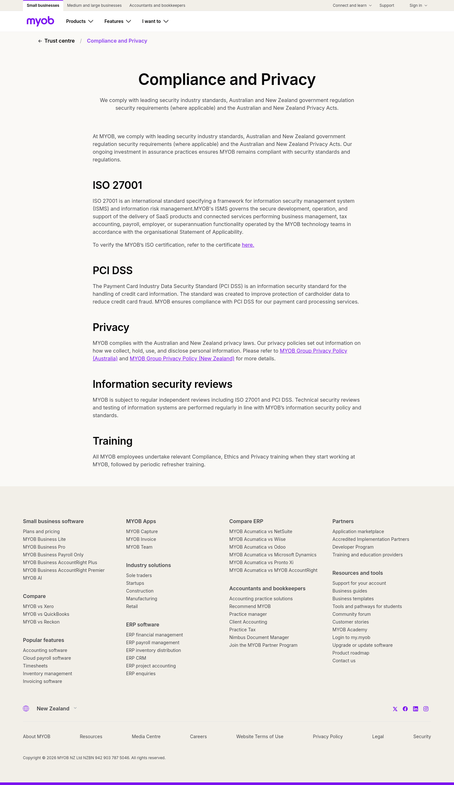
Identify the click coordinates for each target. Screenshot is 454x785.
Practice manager (248, 614)
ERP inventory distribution (153, 650)
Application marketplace (358, 531)
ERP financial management (154, 634)
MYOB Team (139, 547)
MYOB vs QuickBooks (46, 614)
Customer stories (351, 622)
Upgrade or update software (363, 645)
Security (422, 736)
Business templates (353, 598)
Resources (91, 736)
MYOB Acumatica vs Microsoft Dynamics (272, 554)
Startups (135, 583)
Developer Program (353, 547)
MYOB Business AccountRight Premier (64, 570)
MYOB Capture (142, 531)
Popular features (43, 640)
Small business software (53, 521)
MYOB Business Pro (44, 547)
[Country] (55, 708)
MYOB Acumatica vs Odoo (257, 547)
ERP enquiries (141, 673)
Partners (343, 521)
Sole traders (139, 575)
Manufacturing (141, 598)
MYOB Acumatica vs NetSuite (260, 531)
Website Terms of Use (260, 736)
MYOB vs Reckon (41, 622)
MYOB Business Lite (44, 539)
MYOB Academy (350, 629)
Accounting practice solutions (261, 598)
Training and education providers (368, 554)
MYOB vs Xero (38, 606)
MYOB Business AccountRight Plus (60, 562)
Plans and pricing (41, 531)
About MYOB (36, 736)
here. (248, 245)
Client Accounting (248, 622)
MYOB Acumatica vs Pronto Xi (261, 562)
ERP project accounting (151, 665)
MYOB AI (32, 578)
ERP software (143, 624)
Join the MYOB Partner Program (263, 645)
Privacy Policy (328, 736)
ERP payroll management (153, 642)
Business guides (350, 591)
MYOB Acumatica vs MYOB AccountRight (273, 570)
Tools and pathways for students (367, 606)
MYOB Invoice (141, 539)
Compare (34, 596)
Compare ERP (246, 521)
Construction (140, 591)
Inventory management (47, 673)
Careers (198, 736)
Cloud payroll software (47, 658)
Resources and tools (358, 573)
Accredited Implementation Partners (371, 539)
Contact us (344, 660)
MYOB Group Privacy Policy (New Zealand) (182, 358)
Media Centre (146, 736)
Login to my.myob (351, 637)
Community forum (352, 614)
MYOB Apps (141, 521)
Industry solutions (148, 565)
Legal (378, 736)
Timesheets (35, 665)
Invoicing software (42, 681)
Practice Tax (242, 629)
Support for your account (359, 583)
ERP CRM (136, 658)
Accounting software (45, 650)
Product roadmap (351, 653)
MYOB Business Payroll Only (53, 554)
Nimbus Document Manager (259, 637)
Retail (132, 606)
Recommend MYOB (250, 606)
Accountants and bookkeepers (267, 588)
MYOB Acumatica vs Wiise (257, 539)
